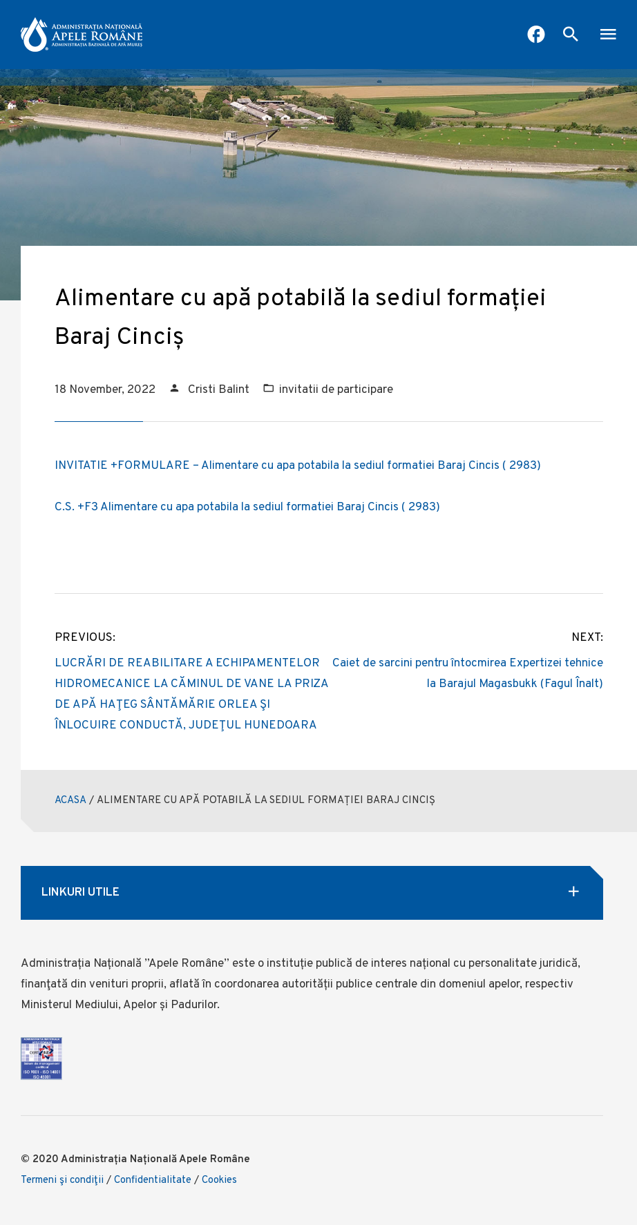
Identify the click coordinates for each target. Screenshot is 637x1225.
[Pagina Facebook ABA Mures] (536, 36)
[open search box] (570, 36)
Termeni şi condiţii (62, 1180)
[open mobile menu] (608, 36)
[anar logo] (81, 34)
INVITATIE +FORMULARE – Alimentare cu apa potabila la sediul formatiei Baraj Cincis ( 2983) (298, 466)
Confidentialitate (152, 1180)
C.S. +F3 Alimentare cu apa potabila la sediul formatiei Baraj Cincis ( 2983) (247, 507)
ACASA (70, 800)
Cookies (219, 1180)
